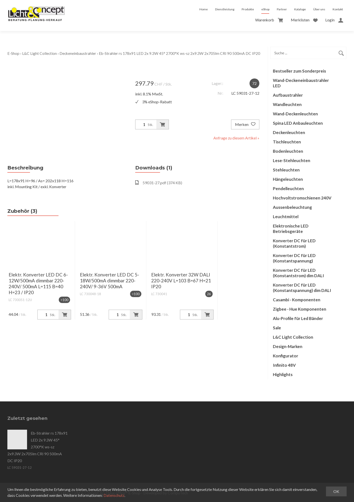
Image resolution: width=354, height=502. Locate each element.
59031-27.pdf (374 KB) (158, 182)
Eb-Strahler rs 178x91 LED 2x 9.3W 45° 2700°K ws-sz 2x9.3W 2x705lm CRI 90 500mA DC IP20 (181, 53)
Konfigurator (285, 355)
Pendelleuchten (288, 188)
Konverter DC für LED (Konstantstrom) (294, 243)
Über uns (319, 9)
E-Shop (13, 53)
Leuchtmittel (285, 216)
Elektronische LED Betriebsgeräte (291, 228)
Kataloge (300, 9)
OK (336, 491)
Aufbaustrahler (288, 95)
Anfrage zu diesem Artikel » (236, 138)
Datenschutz (114, 495)
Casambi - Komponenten (296, 299)
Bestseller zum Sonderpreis (299, 71)
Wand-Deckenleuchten (295, 113)
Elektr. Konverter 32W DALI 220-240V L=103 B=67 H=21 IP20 (181, 280)
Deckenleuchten (289, 132)
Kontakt (338, 9)
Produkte (248, 9)
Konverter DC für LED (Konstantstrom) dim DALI (298, 273)
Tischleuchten (287, 141)
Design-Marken (287, 346)
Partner (282, 9)
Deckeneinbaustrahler (78, 53)
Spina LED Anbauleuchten (298, 123)
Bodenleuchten (288, 151)
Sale (277, 327)
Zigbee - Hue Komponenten (299, 309)
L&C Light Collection (39, 53)
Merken (245, 124)
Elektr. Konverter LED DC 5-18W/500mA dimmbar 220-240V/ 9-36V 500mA (109, 280)
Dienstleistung (224, 9)
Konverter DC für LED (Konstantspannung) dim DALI (302, 287)
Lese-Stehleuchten (291, 160)
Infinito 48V (284, 365)
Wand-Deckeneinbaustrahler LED (301, 83)
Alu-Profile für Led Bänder (298, 318)
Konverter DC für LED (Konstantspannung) (294, 258)
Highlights (283, 374)
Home (203, 9)
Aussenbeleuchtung (292, 207)
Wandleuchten (287, 104)
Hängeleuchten (288, 179)
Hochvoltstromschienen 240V (302, 197)
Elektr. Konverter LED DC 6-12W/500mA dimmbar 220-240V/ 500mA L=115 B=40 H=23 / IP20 (38, 283)
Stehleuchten (286, 169)
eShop (265, 9)
